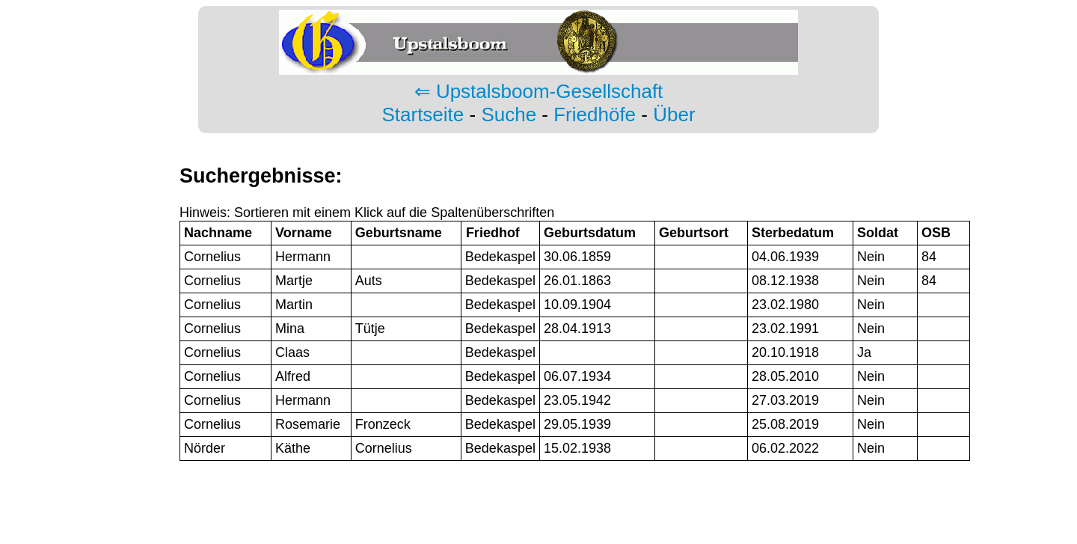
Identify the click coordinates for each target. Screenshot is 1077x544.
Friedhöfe (594, 114)
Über (674, 114)
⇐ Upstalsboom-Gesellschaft (538, 91)
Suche (508, 114)
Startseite (422, 114)
